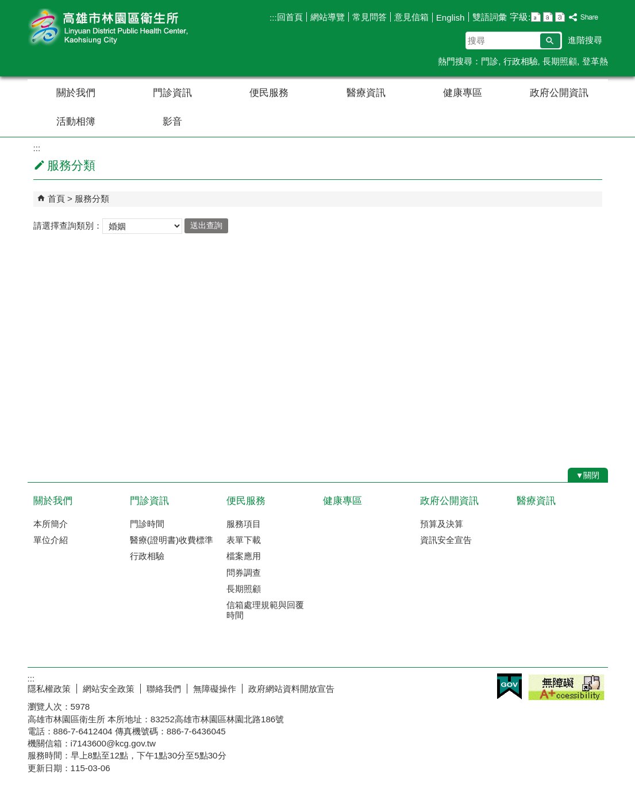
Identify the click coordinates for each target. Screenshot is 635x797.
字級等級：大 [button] (560, 17)
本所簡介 (50, 524)
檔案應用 (243, 556)
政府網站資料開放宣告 (291, 689)
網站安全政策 (108, 689)
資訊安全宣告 (446, 540)
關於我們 (75, 92)
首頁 (56, 198)
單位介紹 (50, 540)
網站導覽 (327, 17)
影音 (172, 121)
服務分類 (92, 198)
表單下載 (243, 540)
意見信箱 (411, 17)
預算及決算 (441, 524)
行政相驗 (520, 61)
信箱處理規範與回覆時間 (265, 610)
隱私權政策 (49, 689)
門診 (489, 61)
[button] (550, 40)
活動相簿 (75, 121)
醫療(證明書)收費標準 (171, 540)
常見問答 (369, 17)
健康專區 (462, 92)
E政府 (509, 686)
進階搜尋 (585, 40)
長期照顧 (559, 61)
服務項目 (243, 524)
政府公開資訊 (559, 92)
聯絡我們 (164, 689)
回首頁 (290, 17)
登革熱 (595, 61)
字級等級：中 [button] (547, 16)
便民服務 (268, 92)
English (450, 17)
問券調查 (243, 572)
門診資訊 (172, 92)
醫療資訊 (366, 92)
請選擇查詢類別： (67, 225)
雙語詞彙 (489, 17)
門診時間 (147, 524)
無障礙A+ (566, 687)
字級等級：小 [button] (536, 17)
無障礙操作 (214, 689)
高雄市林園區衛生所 (125, 28)
